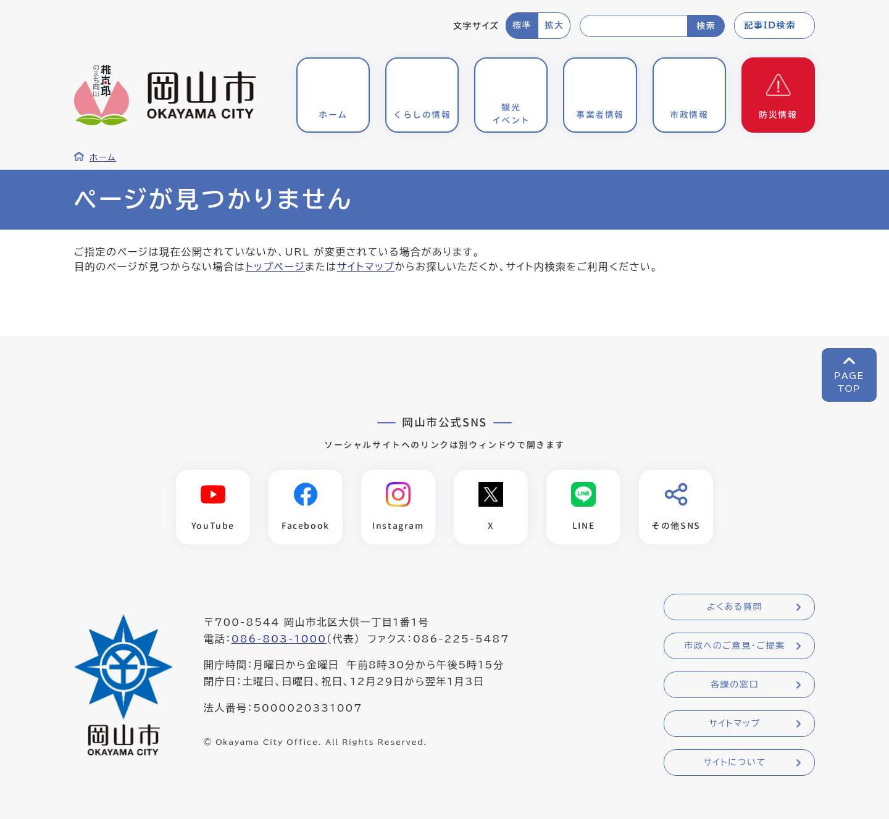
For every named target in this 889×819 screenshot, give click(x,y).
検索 (706, 26)
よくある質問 (734, 606)
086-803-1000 (279, 639)
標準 (522, 25)
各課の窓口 (735, 684)
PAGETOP (849, 382)
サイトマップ (366, 267)
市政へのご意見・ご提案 (734, 645)
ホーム (103, 157)
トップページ (275, 267)
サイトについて (734, 762)
